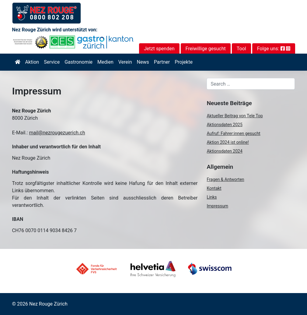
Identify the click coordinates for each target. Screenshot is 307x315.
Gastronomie (78, 62)
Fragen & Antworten (225, 179)
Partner (162, 62)
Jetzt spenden (159, 48)
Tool (241, 48)
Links (212, 197)
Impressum (217, 206)
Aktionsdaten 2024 (224, 151)
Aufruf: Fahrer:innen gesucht (233, 133)
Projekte (184, 62)
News (143, 62)
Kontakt (214, 188)
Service (52, 62)
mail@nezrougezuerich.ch (57, 133)
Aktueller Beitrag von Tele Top (235, 115)
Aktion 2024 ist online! (228, 142)
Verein (125, 62)
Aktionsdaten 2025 (224, 124)
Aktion (32, 62)
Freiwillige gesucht (206, 48)
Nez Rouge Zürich (48, 304)
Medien (105, 62)
